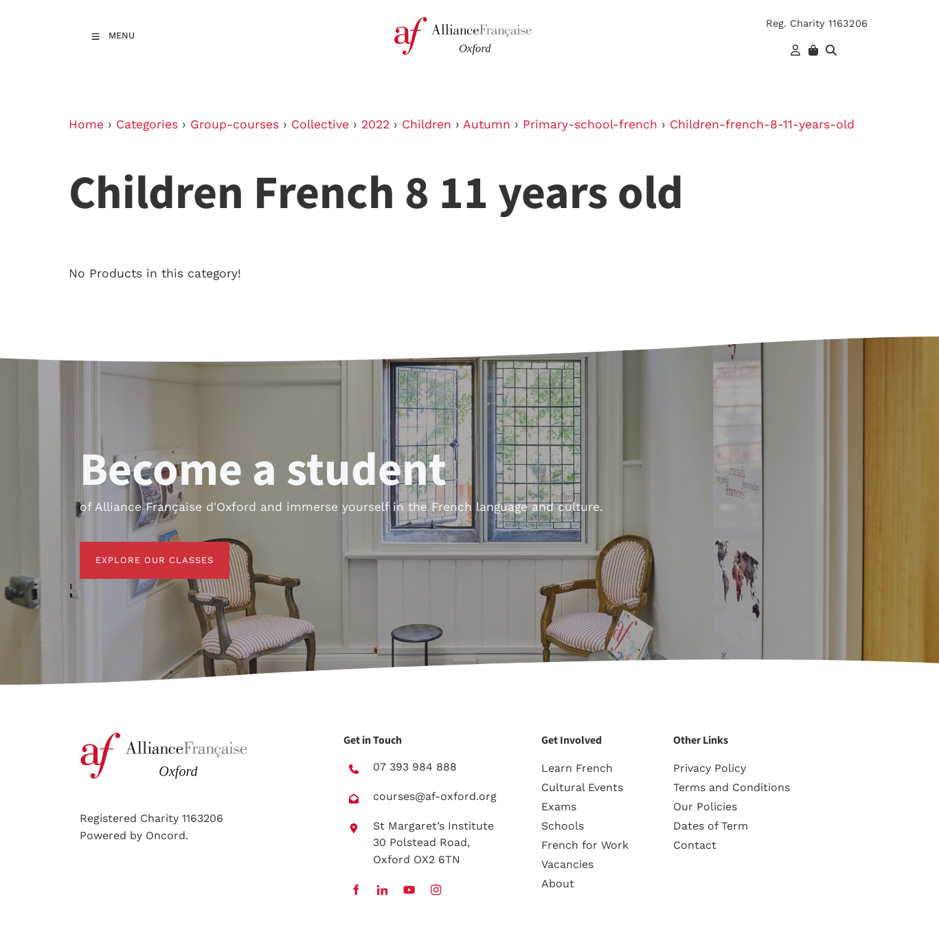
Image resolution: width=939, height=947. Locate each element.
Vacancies (567, 864)
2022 (375, 124)
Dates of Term (710, 825)
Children (426, 124)
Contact (694, 845)
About (557, 883)
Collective (320, 124)
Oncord (165, 835)
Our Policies (705, 806)
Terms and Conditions (731, 787)
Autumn (486, 124)
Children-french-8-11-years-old (762, 124)
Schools (562, 825)
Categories (147, 124)
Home (86, 124)
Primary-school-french (590, 124)
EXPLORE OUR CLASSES (139, 550)
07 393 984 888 (415, 766)
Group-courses (234, 124)
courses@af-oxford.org (435, 796)
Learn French (577, 768)
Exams (558, 806)
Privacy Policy (709, 768)
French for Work (585, 845)
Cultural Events (582, 787)
